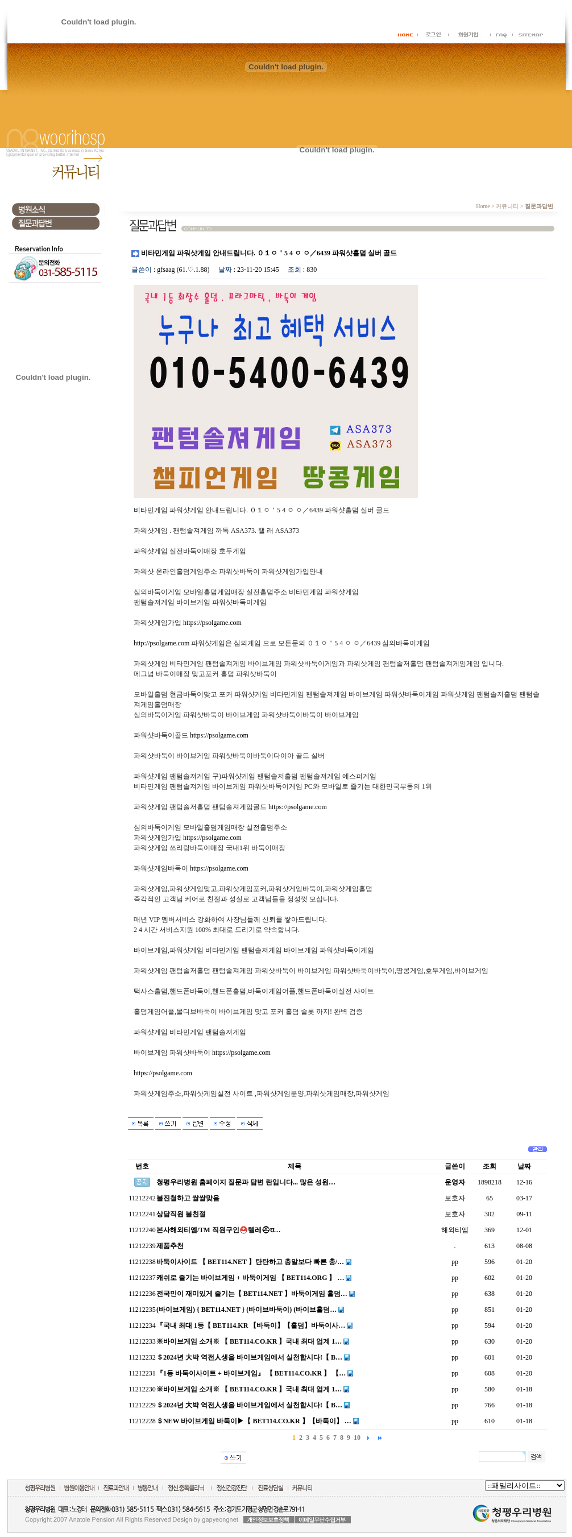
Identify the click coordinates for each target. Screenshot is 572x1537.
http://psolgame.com (161, 643)
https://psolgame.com (212, 623)
